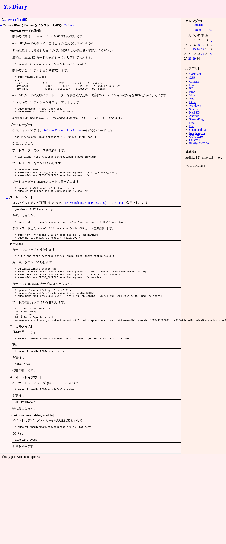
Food (192, 85)
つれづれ (195, 73)
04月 (198, 30)
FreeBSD (195, 122)
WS (191, 98)
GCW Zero (196, 136)
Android (194, 116)
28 (190, 58)
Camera (194, 81)
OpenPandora (197, 129)
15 (194, 49)
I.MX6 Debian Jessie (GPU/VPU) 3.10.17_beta (94, 211)
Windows (195, 105)
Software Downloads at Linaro (62, 134)
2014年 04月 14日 (14, 19)
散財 (192, 77)
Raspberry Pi (197, 133)
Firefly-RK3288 (199, 143)
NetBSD (194, 112)
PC (191, 88)
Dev (191, 126)
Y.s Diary (15, 6)
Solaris (193, 109)
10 (202, 44)
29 (194, 58)
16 (198, 49)
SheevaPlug (196, 119)
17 (202, 49)
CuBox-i (68, 25)
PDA (192, 91)
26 (210, 54)
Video (192, 95)
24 (202, 54)
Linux (192, 102)
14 (190, 49)
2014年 (198, 25)
